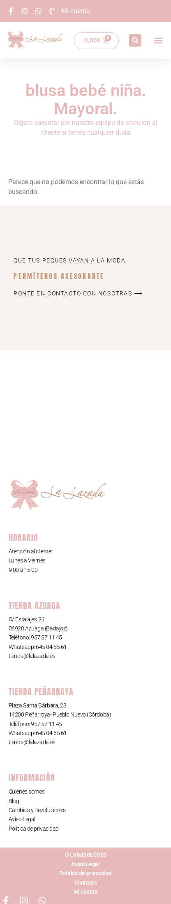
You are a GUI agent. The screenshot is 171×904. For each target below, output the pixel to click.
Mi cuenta (86, 891)
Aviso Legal (22, 819)
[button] (135, 40)
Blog (14, 801)
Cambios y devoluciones (37, 810)
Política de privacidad (34, 828)
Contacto (85, 882)
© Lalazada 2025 (85, 854)
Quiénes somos (27, 791)
